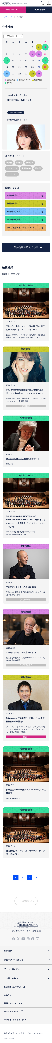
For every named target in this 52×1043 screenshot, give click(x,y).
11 (45, 54)
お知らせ (7, 995)
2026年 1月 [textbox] (12, 36)
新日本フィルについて (13, 960)
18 (45, 60)
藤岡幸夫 (29, 163)
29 (26, 73)
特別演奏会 (12, 203)
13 (13, 60)
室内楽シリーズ (13, 211)
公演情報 (8, 950)
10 (39, 54)
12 (7, 60)
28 (19, 73)
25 (45, 67)
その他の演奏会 (13, 219)
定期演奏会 (12, 195)
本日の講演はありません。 (26, 120)
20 (13, 67)
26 (7, 73)
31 (39, 73)
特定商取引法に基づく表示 (14, 1033)
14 (19, 60)
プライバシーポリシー (35, 1033)
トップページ (7, 17)
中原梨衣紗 (26, 168)
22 (26, 67)
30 (32, 73)
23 (32, 67)
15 (26, 60)
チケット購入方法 (12, 969)
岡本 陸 (38, 168)
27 (13, 73)
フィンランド (11, 168)
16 (32, 60)
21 (19, 67)
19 (7, 67)
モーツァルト (11, 174)
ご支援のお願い (11, 978)
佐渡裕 (9, 163)
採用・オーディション (13, 1003)
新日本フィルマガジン (13, 987)
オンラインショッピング (14, 1020)
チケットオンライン (12, 1011)
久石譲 (19, 163)
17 (39, 60)
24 (39, 67)
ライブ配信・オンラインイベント (21, 227)
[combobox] (13, 36)
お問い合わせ (9, 1038)
